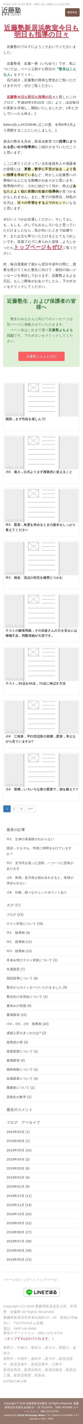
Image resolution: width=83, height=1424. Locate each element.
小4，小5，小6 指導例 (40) (28, 1024)
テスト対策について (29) (25, 923)
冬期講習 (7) (16, 969)
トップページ (46, 1279)
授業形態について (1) (22, 1051)
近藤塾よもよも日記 (41, 356)
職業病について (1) (21, 1087)
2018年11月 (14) (19, 1205)
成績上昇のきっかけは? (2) (26, 1033)
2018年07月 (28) (19, 1241)
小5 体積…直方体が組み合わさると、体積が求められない (40, 880)
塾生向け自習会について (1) (27, 996)
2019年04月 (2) (18, 1159)
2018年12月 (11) (19, 1196)
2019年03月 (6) (18, 1168)
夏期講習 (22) (17, 1015)
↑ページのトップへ (18, 1279)
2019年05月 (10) (19, 1150)
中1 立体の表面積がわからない (30, 839)
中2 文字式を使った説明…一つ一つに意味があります (40, 865)
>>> (30, 808)
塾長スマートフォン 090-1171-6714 (33, 1333)
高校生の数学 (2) (19, 1097)
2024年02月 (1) (18, 1132)
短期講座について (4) (22, 1078)
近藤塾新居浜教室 (36, 1403)
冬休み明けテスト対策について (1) (32, 960)
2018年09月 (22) (19, 1223)
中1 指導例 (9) (18, 932)
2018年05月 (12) (19, 1259)
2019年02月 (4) (18, 1177)
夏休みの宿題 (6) (19, 1005)
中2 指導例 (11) (19, 942)
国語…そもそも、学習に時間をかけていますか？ (39, 850)
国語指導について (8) (22, 978)
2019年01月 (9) (18, 1186)
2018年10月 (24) (19, 1214)
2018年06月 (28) (19, 1250)
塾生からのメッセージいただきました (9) (37, 987)
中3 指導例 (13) (19, 951)
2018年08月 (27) (19, 1232)
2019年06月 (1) (18, 1141)
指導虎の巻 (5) (17, 1042)
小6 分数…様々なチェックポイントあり (37, 892)
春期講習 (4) (16, 1060)
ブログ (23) (15, 914)
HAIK (50, 1418)
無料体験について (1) (22, 1069)
